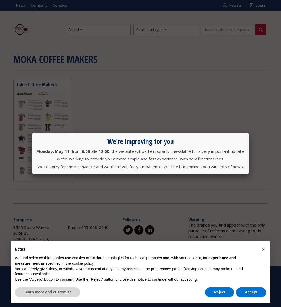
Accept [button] (251, 292)
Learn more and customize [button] (47, 292)
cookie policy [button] (82, 263)
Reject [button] (219, 292)
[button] (263, 249)
